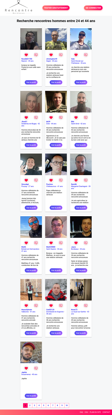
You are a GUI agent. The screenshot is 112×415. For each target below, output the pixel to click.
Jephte (24, 372)
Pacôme (49, 184)
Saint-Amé (75, 124)
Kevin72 (74, 310)
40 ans (34, 374)
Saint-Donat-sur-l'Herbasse (77, 62)
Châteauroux (51, 186)
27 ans (31, 186)
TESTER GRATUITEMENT (56, 8)
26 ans (83, 63)
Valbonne (25, 312)
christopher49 (51, 59)
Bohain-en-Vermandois (30, 249)
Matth (23, 247)
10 (67, 405)
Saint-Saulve (51, 249)
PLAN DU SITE (95, 412)
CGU (86, 412)
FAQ (81, 412)
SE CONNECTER (93, 8)
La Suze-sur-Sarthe (78, 312)
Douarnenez (26, 374)
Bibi (72, 122)
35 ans (31, 61)
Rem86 (74, 184)
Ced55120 (50, 310)
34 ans (59, 249)
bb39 (48, 122)
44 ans (53, 124)
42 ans (83, 124)
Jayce (73, 247)
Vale (73, 59)
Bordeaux (75, 249)
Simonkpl (25, 184)
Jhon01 (24, 122)
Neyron (24, 61)
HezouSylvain (26, 310)
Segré (48, 61)
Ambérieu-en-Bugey (29, 124)
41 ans (60, 186)
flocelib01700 (26, 59)
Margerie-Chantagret (79, 186)
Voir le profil (31, 82)
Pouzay (24, 186)
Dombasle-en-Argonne (55, 312)
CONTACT (106, 412)
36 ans (49, 314)
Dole (48, 124)
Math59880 (50, 247)
